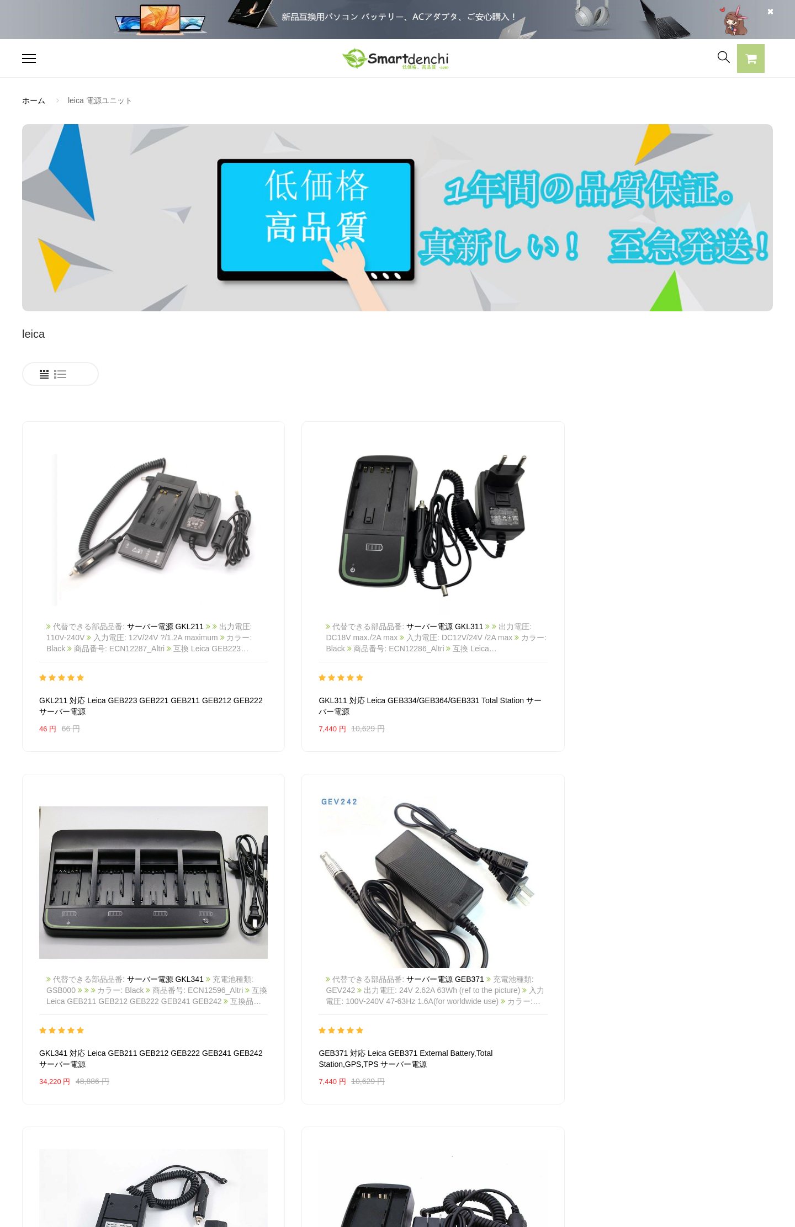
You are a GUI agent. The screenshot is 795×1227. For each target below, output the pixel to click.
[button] (751, 60)
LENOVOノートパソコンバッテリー (84, 1122)
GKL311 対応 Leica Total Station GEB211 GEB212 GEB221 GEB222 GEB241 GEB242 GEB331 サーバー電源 (301, 943)
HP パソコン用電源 (209, 1141)
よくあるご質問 (356, 1083)
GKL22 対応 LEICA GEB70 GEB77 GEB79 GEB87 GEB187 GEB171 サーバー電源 (685, 943)
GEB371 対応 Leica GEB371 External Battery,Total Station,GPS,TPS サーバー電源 (683, 645)
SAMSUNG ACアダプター (221, 1064)
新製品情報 (502, 1102)
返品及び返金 (352, 1122)
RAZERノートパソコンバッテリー (81, 1102)
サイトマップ (506, 1122)
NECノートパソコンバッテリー (76, 1141)
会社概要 (344, 1064)
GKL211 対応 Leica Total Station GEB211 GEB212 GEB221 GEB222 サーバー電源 (109, 943)
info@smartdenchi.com (547, 1141)
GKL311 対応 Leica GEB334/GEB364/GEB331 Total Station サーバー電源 (299, 645)
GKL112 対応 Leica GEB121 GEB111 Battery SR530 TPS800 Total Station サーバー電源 (490, 943)
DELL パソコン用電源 (213, 1122)
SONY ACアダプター (212, 1083)
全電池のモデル (510, 1083)
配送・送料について (364, 1141)
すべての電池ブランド (521, 1064)
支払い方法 (348, 1102)
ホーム (33, 100)
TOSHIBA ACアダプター (218, 1102)
